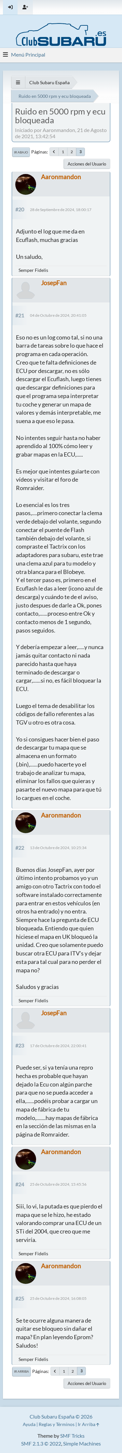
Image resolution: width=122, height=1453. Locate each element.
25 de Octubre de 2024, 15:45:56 (58, 1184)
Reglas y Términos (57, 1424)
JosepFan (54, 283)
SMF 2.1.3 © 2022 (41, 1443)
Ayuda (29, 1424)
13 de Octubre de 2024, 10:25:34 (58, 848)
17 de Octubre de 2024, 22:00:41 (58, 1046)
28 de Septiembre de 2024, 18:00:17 (60, 209)
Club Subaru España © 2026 (61, 1416)
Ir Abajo (21, 152)
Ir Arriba (21, 1371)
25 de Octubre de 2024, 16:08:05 (58, 1298)
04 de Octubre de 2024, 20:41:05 (58, 315)
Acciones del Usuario (87, 164)
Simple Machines (82, 1443)
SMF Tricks (72, 1436)
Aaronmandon (61, 176)
